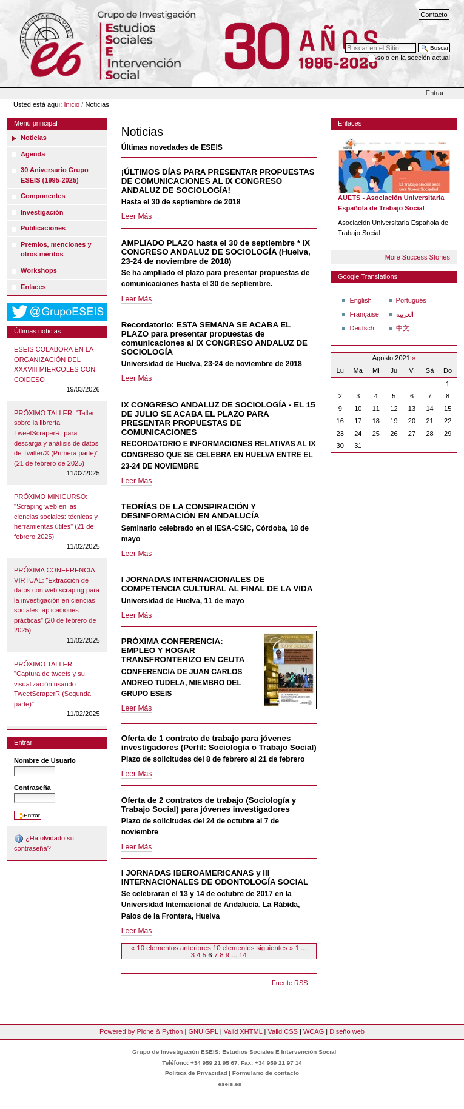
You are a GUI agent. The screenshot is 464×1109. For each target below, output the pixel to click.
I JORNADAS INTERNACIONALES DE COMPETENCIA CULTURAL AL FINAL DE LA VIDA (217, 584)
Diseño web (347, 1031)
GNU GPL (203, 1031)
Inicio (72, 104)
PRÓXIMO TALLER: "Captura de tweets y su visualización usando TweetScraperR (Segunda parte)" (52, 684)
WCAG (313, 1031)
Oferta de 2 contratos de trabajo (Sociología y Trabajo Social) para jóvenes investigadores (208, 805)
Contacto (433, 14)
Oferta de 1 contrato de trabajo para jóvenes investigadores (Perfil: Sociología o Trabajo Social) (219, 743)
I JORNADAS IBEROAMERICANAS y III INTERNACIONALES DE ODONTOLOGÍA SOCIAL (214, 877)
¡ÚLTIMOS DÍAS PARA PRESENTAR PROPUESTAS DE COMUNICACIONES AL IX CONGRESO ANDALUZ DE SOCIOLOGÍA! (218, 181)
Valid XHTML (243, 1031)
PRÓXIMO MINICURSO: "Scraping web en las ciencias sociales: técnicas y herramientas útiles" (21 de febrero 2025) (56, 516)
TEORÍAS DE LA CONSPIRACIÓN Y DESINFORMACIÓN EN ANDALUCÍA (190, 511)
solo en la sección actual (413, 57)
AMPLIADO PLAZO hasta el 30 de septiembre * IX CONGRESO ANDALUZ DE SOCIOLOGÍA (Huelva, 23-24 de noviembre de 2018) (216, 252)
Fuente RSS (290, 983)
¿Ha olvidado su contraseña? (44, 843)
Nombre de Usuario (45, 760)
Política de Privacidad (196, 1073)
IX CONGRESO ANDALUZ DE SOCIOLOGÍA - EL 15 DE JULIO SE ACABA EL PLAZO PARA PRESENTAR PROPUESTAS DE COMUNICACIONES (218, 418)
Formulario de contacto (265, 1073)
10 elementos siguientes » (254, 947)
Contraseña (32, 787)
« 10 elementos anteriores (172, 947)
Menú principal (36, 123)
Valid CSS (282, 1031)
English (360, 300)
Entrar (435, 92)
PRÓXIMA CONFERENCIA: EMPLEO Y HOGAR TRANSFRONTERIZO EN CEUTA (183, 650)
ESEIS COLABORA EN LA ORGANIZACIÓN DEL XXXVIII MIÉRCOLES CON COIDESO (54, 364)
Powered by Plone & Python (141, 1031)
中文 (402, 328)
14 (243, 955)
